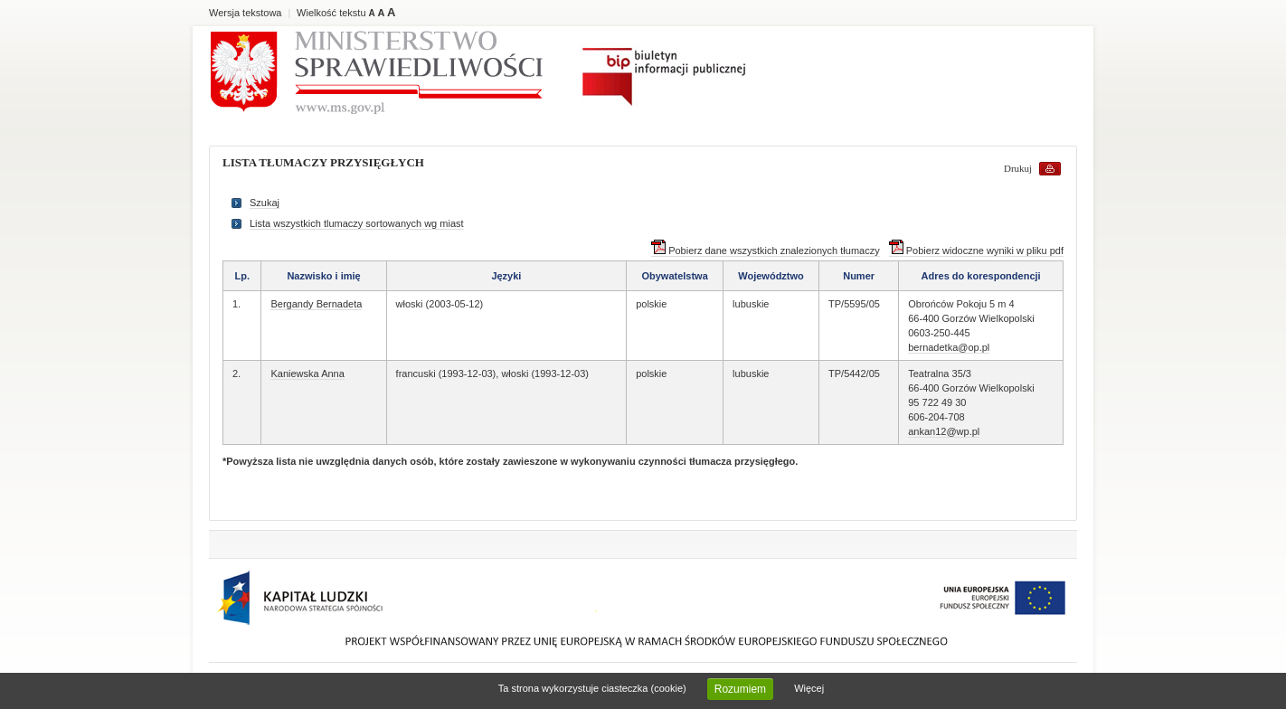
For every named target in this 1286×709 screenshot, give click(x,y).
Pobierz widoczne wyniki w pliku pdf (976, 250)
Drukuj (1018, 168)
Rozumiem (740, 689)
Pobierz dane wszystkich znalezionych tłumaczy (765, 250)
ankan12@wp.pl (943, 431)
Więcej (809, 688)
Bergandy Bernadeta (316, 303)
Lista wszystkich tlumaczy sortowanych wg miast (357, 223)
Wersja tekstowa (245, 12)
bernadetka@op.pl (948, 347)
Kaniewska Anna (307, 373)
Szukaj (264, 202)
